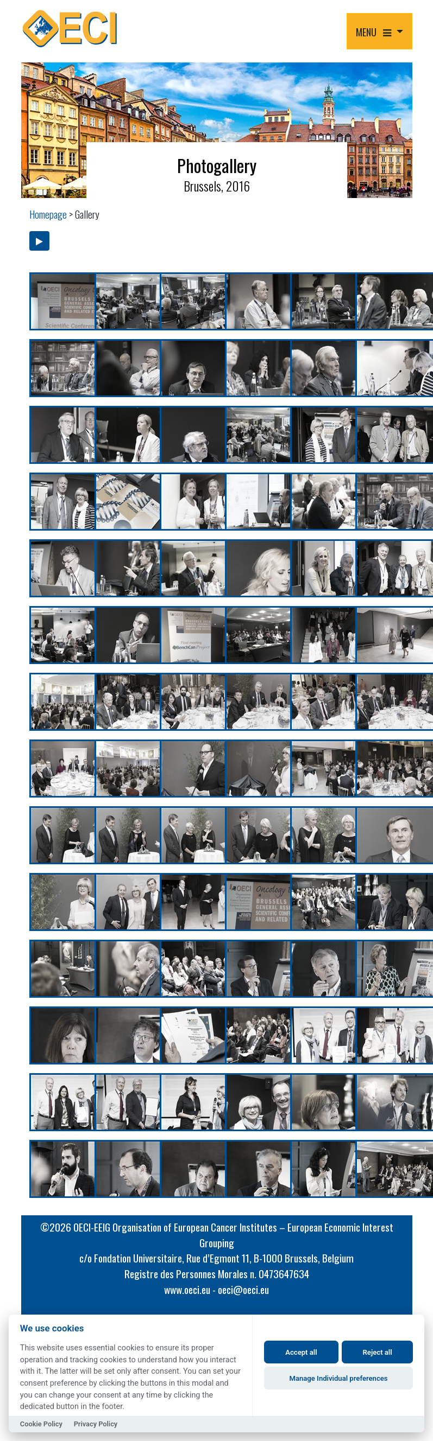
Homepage (48, 214)
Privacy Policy (96, 1424)
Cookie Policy (41, 1424)
